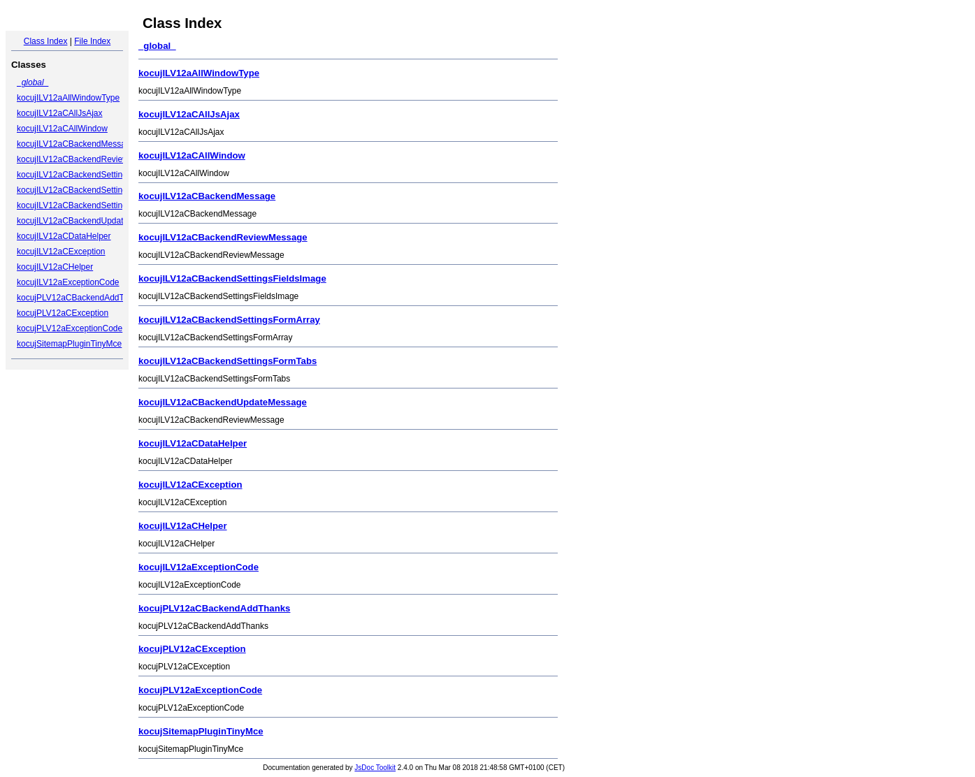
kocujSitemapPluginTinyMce (69, 344)
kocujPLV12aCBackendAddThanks (82, 298)
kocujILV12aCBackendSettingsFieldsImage (97, 175)
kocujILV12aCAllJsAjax (60, 113)
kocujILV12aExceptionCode (68, 282)
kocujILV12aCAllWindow (62, 128)
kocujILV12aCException (61, 251)
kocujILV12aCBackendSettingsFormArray (94, 190)
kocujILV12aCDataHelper (64, 236)
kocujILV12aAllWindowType (68, 98)
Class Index (46, 41)
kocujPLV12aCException (62, 313)
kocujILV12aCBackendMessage (76, 144)
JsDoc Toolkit (375, 767)
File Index (92, 41)
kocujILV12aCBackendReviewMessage (90, 159)
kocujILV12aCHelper (55, 267)
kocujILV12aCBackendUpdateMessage (89, 221)
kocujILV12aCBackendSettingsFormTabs (92, 205)
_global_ (32, 82)
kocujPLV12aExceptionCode (69, 328)
